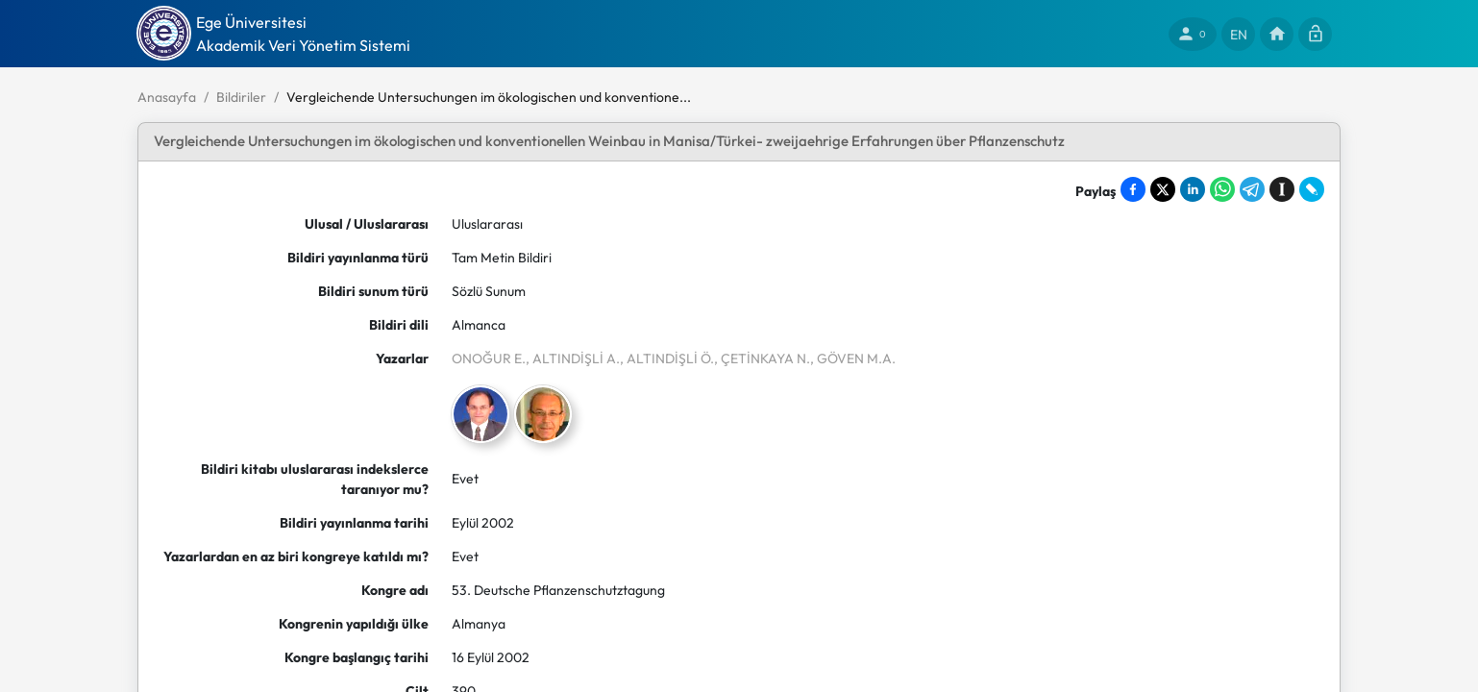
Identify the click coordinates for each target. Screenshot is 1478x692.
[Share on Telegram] (1252, 189)
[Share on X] (1162, 189)
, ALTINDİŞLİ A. (573, 358)
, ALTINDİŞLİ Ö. (667, 358)
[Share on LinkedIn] (1192, 189)
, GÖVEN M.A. (853, 358)
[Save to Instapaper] (1281, 189)
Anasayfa (166, 97)
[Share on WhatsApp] (1222, 189)
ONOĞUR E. (489, 358)
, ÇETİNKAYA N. (762, 358)
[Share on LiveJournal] (1311, 189)
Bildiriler (241, 97)
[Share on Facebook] (1133, 189)
